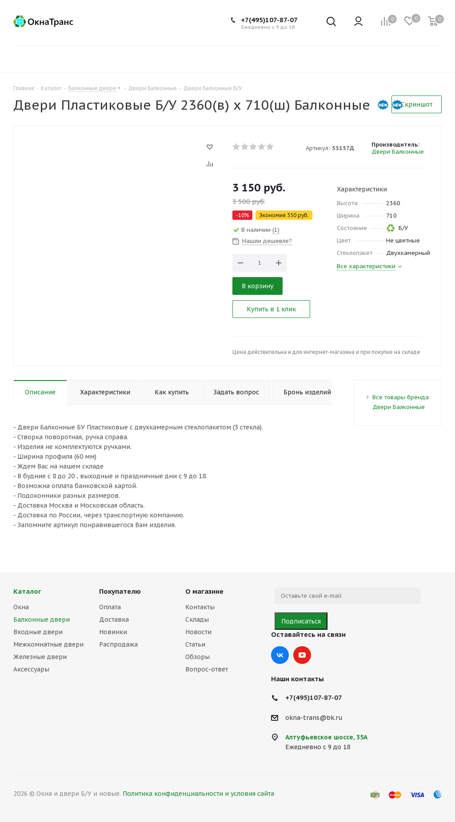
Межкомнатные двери (48, 644)
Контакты (200, 607)
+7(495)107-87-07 (269, 20)
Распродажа (118, 644)
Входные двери (38, 632)
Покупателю (120, 591)
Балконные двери (41, 619)
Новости (198, 632)
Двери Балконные (397, 151)
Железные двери (40, 657)
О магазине (204, 591)
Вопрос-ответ (206, 669)
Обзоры (197, 657)
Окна (21, 607)
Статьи (195, 644)
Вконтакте (280, 655)
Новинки (113, 632)
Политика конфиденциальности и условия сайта (198, 794)
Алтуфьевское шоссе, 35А (326, 737)
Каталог (27, 591)
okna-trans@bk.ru (314, 718)
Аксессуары (31, 669)
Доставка (114, 619)
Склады (197, 619)
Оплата (110, 607)
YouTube (302, 655)
